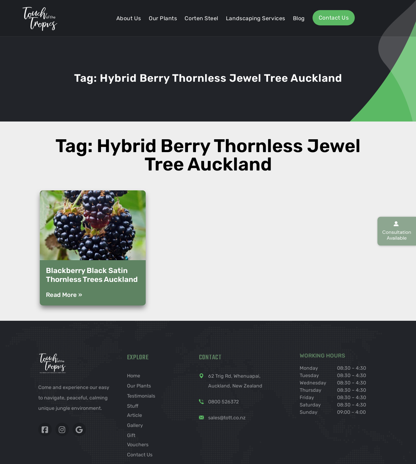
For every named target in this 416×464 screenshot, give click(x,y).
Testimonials (141, 396)
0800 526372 (223, 402)
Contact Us (334, 17)
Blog (299, 18)
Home (133, 376)
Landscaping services (255, 18)
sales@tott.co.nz (226, 418)
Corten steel (201, 18)
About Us (128, 18)
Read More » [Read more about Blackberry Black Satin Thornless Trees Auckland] (64, 294)
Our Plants (163, 18)
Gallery (135, 425)
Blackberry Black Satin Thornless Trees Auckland (92, 275)
